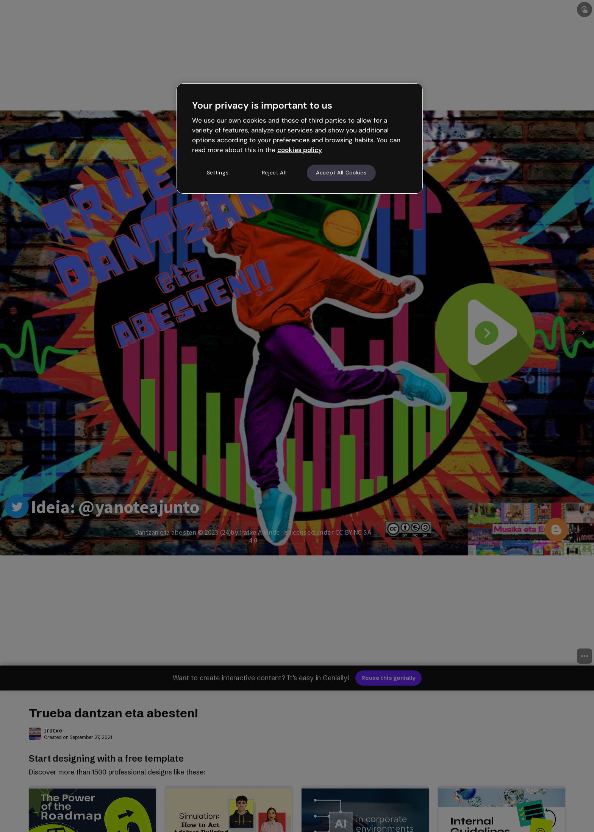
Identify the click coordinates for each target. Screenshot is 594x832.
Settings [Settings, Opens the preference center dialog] (218, 172)
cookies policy (299, 150)
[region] (300, 138)
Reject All (274, 172)
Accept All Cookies (341, 172)
